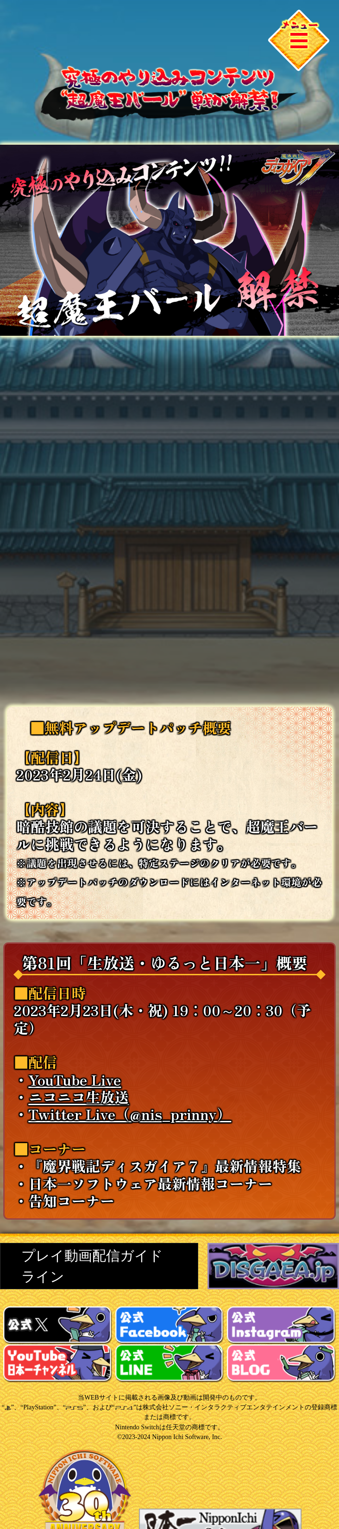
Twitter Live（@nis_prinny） (129, 1113)
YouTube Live (74, 1079)
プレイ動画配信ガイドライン (92, 1266)
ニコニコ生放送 (78, 1096)
